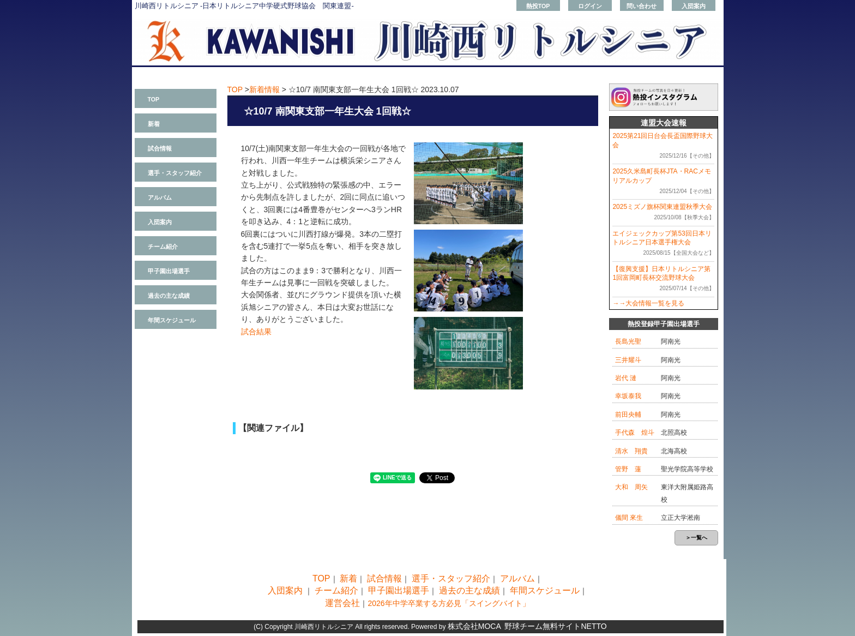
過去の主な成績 (169, 295)
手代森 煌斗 (634, 432)
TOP (154, 99)
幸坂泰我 (628, 396)
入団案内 (694, 6)
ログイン (590, 6)
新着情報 (264, 89)
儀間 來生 (629, 517)
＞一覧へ (696, 538)
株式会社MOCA (474, 626)
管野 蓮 (628, 469)
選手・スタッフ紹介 (175, 173)
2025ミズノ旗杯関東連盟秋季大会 (662, 207)
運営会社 (342, 603)
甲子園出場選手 (169, 271)
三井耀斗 (628, 360)
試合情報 (160, 148)
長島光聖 (628, 341)
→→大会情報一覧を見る (648, 303)
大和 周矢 (631, 487)
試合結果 (256, 331)
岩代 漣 (625, 378)
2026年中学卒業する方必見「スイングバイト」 (448, 603)
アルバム (160, 197)
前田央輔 (628, 414)
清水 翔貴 (631, 451)
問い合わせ (642, 6)
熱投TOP (538, 6)
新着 (154, 124)
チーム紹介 (163, 246)
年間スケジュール (172, 320)
